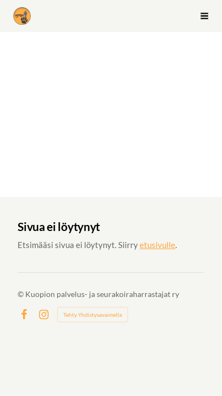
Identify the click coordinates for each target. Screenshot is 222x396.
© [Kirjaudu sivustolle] (21, 294)
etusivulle (157, 245)
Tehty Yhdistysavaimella (92, 314)
